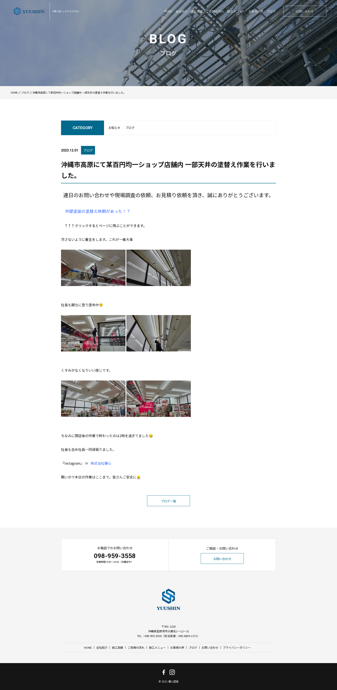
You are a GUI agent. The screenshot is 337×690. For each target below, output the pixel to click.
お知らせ (114, 129)
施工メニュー (157, 647)
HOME (14, 92)
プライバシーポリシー (237, 647)
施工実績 (117, 647)
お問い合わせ (222, 559)
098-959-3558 (115, 556)
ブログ (25, 92)
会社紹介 (101, 647)
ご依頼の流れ (136, 647)
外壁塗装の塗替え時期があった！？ (97, 219)
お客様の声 (177, 647)
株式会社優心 (101, 471)
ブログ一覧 (168, 509)
